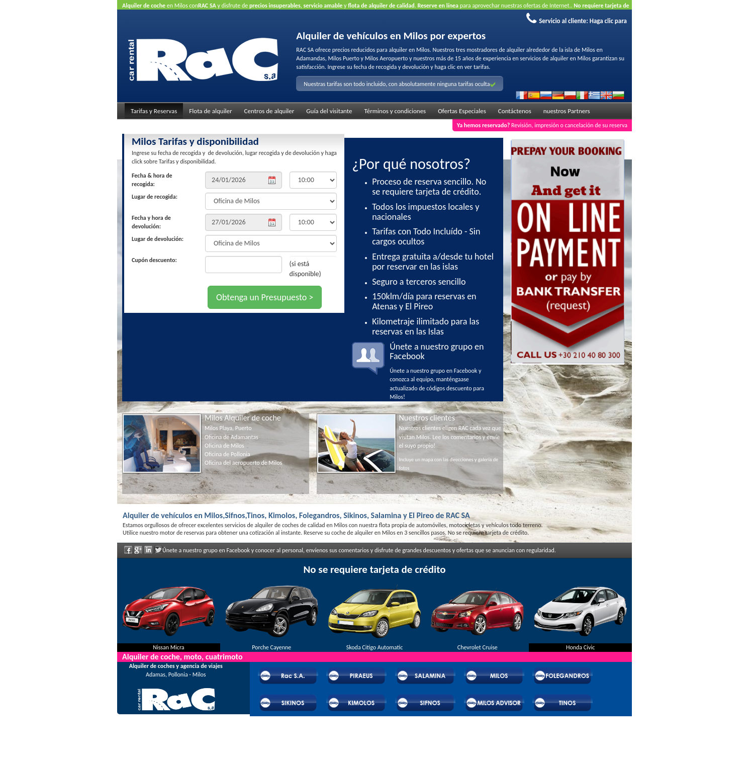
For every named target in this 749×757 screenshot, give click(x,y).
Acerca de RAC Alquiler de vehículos (176, 716)
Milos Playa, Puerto (228, 428)
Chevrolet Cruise (477, 647)
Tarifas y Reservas (154, 111)
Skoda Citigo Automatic (374, 647)
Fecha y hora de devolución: (151, 222)
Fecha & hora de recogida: (152, 180)
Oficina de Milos (224, 445)
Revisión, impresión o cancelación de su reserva (542, 125)
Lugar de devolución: (157, 238)
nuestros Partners (566, 111)
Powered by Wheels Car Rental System (173, 752)
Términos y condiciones (395, 111)
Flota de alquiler (210, 111)
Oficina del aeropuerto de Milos (243, 462)
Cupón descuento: (154, 260)
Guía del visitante (329, 111)
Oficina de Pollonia (227, 454)
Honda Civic (580, 647)
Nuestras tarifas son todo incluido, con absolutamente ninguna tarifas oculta (399, 84)
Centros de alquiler (269, 111)
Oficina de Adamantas (231, 437)
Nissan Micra (168, 647)
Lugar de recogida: (154, 196)
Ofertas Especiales (462, 111)
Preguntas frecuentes (176, 730)
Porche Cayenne (271, 647)
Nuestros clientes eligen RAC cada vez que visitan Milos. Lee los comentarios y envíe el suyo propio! (450, 437)
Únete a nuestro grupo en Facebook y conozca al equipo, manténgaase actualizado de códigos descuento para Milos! (443, 371)
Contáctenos (514, 111)
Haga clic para (608, 21)
